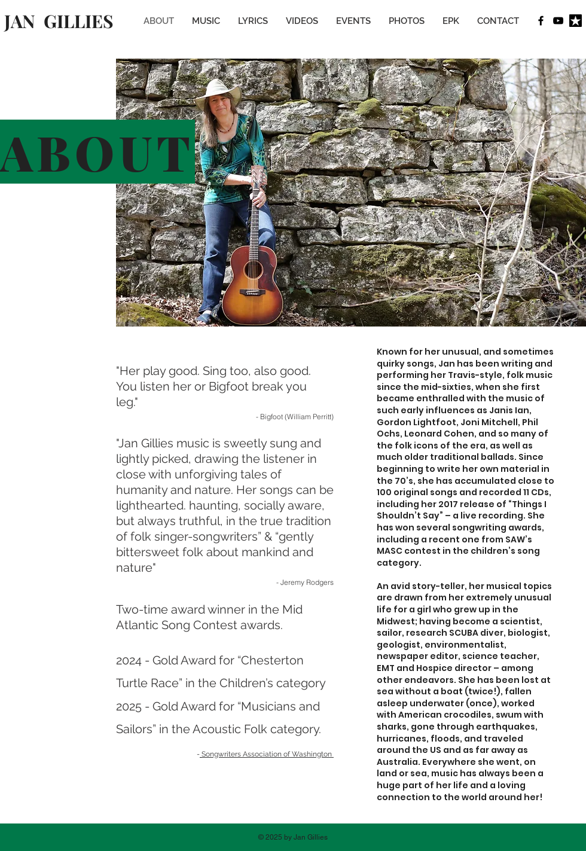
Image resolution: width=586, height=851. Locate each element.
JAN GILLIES (59, 21)
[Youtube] (558, 20)
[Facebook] (541, 20)
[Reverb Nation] (575, 20)
